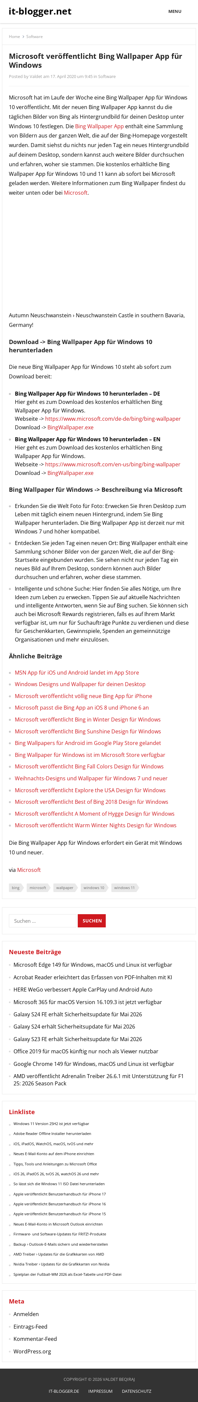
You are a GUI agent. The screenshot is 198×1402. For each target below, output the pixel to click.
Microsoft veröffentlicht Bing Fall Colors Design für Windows (89, 766)
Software (34, 36)
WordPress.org (32, 1351)
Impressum (100, 1391)
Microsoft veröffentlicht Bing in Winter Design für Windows (88, 719)
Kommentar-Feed (35, 1339)
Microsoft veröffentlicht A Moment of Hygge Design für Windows (95, 813)
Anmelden (26, 1314)
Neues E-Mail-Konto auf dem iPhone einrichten (54, 1153)
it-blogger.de (64, 1391)
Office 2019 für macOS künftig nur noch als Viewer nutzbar (86, 1051)
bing (15, 887)
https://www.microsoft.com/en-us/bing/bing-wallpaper (113, 464)
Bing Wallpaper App (99, 126)
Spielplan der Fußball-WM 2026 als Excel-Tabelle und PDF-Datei (68, 1274)
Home (14, 36)
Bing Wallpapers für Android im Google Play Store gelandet (88, 743)
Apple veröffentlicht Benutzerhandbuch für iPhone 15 (60, 1213)
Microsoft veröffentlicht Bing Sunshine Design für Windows (88, 731)
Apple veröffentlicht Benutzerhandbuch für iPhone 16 (60, 1203)
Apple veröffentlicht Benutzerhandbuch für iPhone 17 (60, 1193)
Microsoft (76, 192)
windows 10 (94, 887)
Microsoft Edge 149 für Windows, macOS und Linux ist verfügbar (93, 964)
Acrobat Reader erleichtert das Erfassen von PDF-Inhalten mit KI (93, 977)
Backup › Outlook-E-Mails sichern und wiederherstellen (61, 1244)
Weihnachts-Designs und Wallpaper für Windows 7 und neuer (91, 778)
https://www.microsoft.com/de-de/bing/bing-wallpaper (113, 418)
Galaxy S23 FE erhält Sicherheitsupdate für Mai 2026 (78, 1039)
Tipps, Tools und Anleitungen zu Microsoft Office (55, 1163)
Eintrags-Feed (30, 1326)
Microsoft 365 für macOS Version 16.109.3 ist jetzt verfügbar (88, 1002)
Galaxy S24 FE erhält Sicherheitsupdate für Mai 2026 (78, 1014)
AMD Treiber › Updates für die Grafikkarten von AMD (59, 1254)
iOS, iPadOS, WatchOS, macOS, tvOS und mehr (54, 1143)
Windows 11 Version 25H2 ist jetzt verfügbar (51, 1123)
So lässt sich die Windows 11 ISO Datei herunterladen (59, 1183)
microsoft (38, 887)
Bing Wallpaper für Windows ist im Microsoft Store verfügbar (90, 755)
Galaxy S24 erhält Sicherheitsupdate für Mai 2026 (74, 1026)
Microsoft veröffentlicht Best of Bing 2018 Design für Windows (91, 801)
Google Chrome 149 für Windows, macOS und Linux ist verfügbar (94, 1064)
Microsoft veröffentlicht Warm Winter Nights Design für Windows (96, 825)
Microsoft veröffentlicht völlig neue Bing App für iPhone (83, 696)
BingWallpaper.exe (70, 427)
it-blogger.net (40, 11)
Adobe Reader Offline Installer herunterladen (52, 1133)
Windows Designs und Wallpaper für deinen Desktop (80, 684)
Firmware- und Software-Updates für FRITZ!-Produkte (60, 1233)
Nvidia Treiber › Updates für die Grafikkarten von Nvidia (61, 1264)
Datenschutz (136, 1391)
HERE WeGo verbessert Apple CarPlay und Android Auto (83, 989)
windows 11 (124, 887)
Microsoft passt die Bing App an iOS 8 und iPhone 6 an (82, 707)
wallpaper (64, 887)
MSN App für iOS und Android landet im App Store (77, 672)
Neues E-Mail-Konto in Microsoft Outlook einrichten (58, 1224)
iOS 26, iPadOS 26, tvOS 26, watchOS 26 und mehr (56, 1173)
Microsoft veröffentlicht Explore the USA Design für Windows (90, 790)
